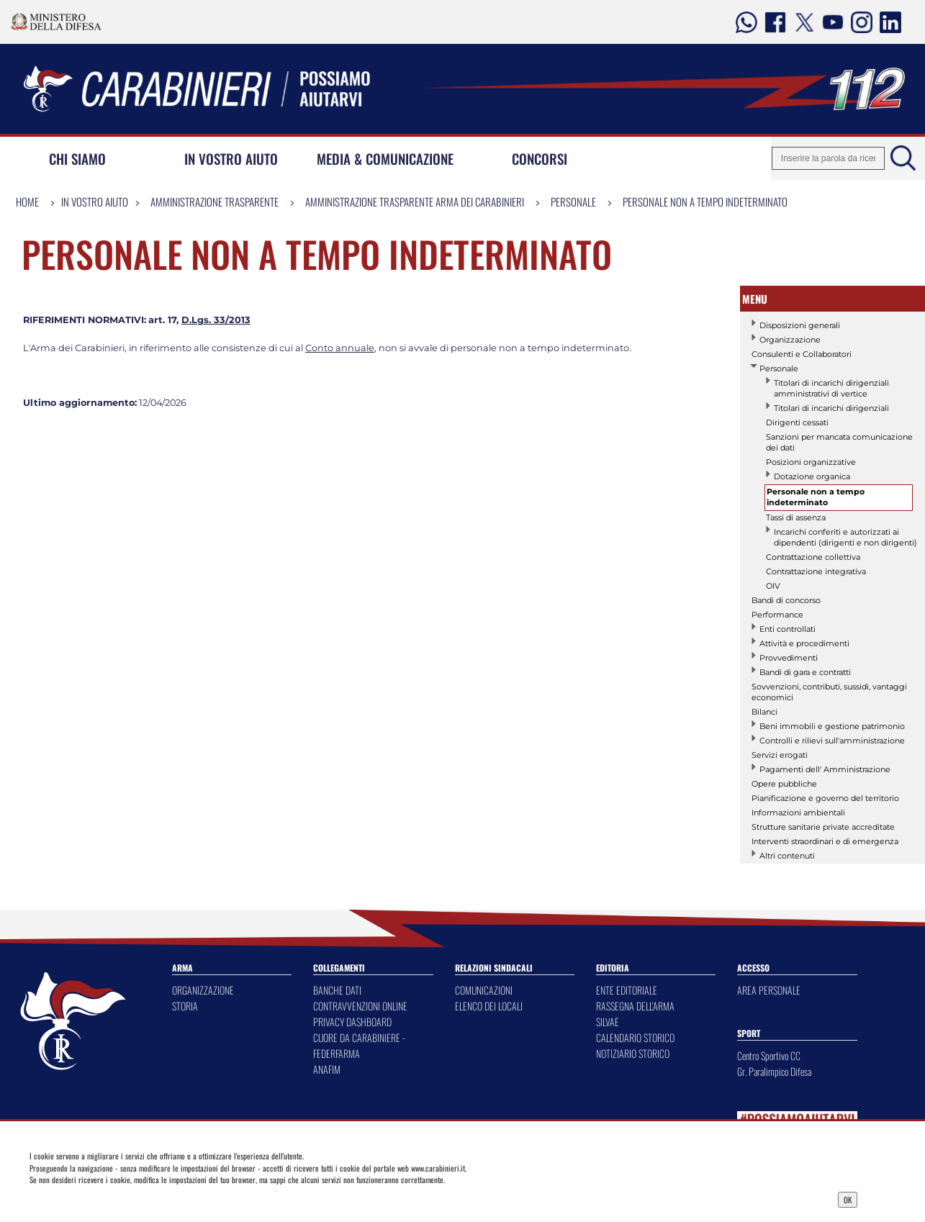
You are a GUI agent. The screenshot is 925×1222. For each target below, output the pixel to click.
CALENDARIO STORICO (635, 1037)
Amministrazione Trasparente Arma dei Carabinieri (414, 201)
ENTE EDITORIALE (626, 989)
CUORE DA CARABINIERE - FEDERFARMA (359, 1045)
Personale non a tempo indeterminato (705, 201)
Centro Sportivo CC (768, 1055)
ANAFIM (326, 1069)
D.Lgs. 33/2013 (216, 319)
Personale (573, 201)
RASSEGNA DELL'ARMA (635, 1005)
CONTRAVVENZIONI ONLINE (360, 1005)
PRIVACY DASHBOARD (352, 1021)
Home (27, 201)
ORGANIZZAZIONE (203, 989)
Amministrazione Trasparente (214, 201)
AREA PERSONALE (768, 989)
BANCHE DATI (337, 989)
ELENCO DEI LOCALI (489, 1005)
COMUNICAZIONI (484, 989)
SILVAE (607, 1021)
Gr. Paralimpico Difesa (774, 1071)
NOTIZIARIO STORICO (632, 1053)
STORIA (185, 1005)
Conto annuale (339, 348)
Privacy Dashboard (125, 1198)
